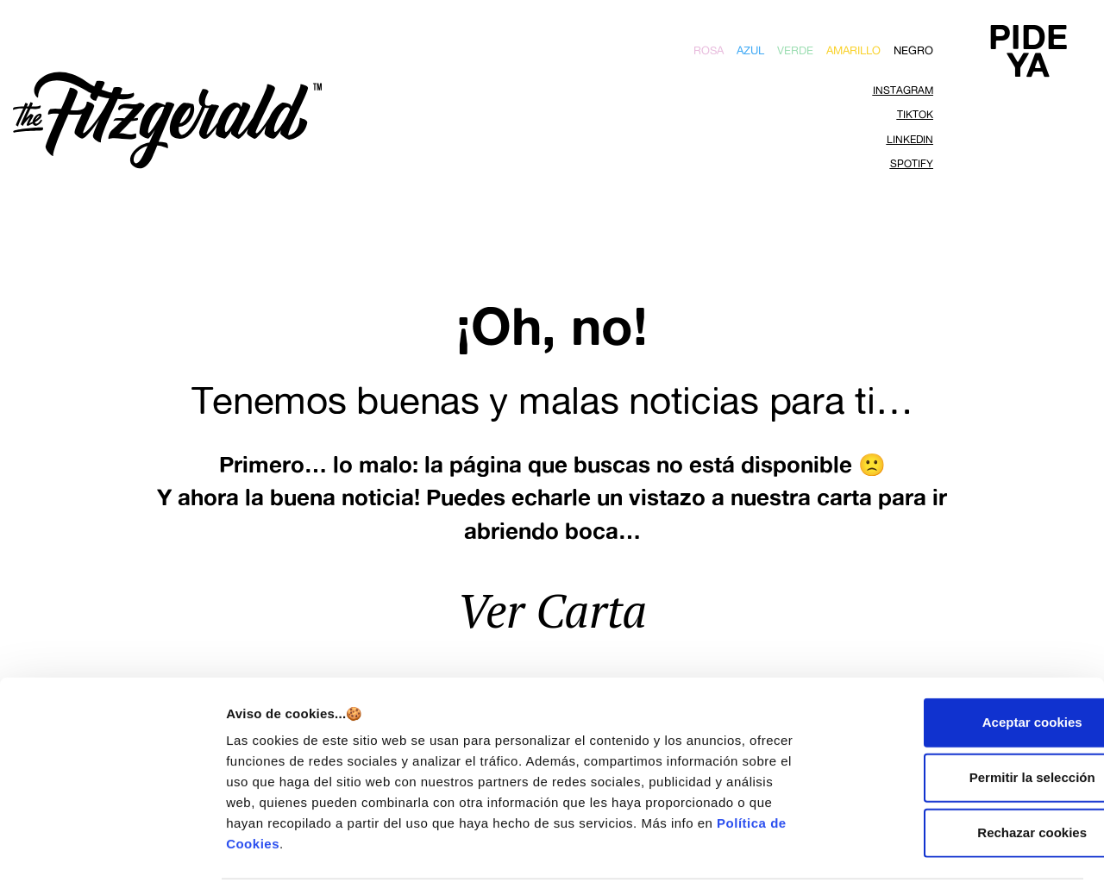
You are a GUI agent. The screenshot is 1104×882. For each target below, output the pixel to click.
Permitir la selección (960, 711)
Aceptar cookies (960, 656)
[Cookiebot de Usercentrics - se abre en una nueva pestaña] (111, 848)
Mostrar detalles (933, 848)
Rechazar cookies (960, 767)
